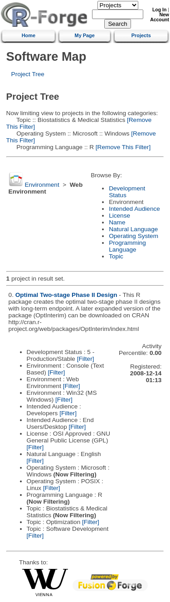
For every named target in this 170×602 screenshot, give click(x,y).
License (119, 215)
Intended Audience (134, 208)
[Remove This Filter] (122, 147)
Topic (116, 256)
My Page (85, 35)
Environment (41, 184)
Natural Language (133, 229)
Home (28, 35)
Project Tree (27, 74)
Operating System (133, 236)
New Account (159, 17)
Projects (141, 35)
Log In (159, 9)
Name (117, 222)
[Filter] (85, 358)
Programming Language (127, 246)
